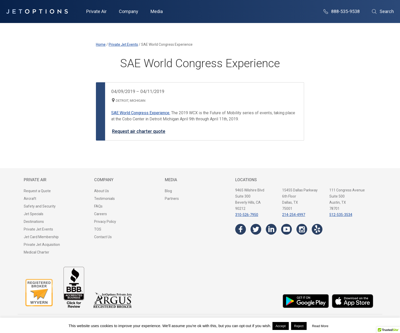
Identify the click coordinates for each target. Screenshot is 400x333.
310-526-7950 (246, 215)
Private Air (96, 11)
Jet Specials (33, 214)
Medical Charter (36, 252)
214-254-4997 (293, 215)
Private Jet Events (38, 229)
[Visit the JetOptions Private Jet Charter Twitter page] (256, 229)
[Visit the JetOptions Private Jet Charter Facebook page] (240, 229)
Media (157, 11)
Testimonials (104, 199)
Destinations (34, 222)
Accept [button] (281, 326)
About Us (101, 191)
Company (128, 11)
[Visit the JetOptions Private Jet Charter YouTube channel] (286, 229)
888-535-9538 (341, 11)
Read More (320, 326)
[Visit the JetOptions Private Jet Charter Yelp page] (317, 229)
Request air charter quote (138, 131)
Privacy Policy (105, 222)
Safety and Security (40, 206)
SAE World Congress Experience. (140, 112)
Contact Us (103, 237)
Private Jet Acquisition (42, 245)
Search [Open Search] (383, 11)
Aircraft (30, 199)
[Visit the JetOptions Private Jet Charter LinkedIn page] (271, 229)
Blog (168, 191)
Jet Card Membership (41, 237)
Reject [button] (299, 326)
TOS (97, 229)
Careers (100, 214)
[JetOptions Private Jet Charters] (37, 11)
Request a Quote (37, 191)
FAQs (98, 206)
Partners (172, 199)
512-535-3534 (340, 215)
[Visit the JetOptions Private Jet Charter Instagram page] (301, 229)
